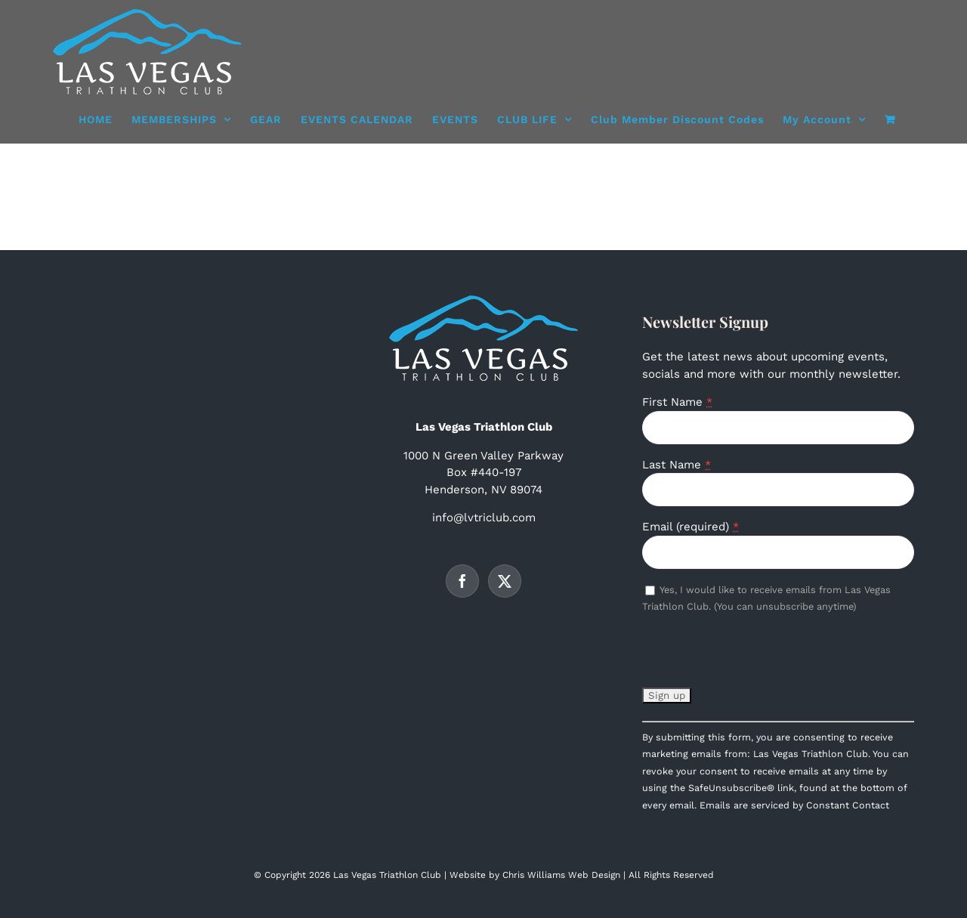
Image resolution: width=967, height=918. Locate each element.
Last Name (676, 464)
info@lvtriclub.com (484, 517)
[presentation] (757, 656)
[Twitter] (504, 581)
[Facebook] (462, 581)
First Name (677, 402)
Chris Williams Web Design (561, 875)
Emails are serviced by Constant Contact (794, 805)
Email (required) (690, 526)
